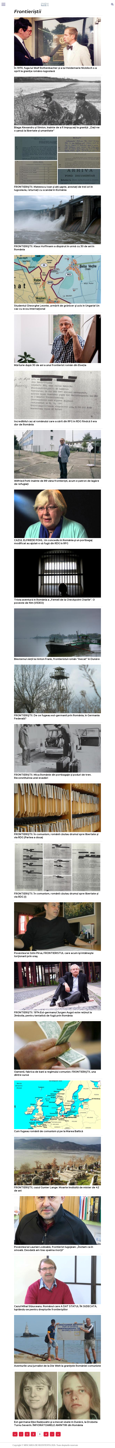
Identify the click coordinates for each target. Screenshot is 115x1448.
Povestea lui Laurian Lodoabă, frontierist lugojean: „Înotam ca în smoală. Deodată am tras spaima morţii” (53, 1249)
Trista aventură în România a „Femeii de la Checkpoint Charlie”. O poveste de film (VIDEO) (54, 601)
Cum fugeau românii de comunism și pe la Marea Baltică (48, 1131)
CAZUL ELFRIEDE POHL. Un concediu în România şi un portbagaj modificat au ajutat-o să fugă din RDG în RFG (53, 542)
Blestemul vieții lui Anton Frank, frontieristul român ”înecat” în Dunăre (57, 659)
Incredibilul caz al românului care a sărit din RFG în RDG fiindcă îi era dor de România (55, 423)
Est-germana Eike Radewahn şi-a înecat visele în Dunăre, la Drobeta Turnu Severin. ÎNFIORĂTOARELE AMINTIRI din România (55, 1424)
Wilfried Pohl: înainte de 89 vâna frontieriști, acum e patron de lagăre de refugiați (56, 482)
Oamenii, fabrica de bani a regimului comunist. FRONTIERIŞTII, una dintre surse (55, 1073)
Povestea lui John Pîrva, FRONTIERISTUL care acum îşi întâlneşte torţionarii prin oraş (54, 955)
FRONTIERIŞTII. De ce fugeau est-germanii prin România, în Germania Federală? (57, 717)
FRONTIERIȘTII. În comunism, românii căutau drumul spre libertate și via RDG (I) (56, 895)
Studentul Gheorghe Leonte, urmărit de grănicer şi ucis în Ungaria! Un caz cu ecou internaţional (56, 307)
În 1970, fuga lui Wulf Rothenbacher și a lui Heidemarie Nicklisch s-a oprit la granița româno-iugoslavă (55, 70)
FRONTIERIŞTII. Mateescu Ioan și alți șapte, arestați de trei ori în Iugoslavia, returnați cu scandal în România (53, 188)
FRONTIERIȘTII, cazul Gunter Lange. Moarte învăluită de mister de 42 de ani (56, 1189)
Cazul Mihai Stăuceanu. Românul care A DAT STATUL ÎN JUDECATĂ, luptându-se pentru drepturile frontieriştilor (55, 1308)
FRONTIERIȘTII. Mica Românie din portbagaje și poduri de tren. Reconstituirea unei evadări (52, 776)
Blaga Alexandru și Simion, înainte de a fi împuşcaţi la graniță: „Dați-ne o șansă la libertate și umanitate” (57, 129)
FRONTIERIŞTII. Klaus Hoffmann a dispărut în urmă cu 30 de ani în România (54, 248)
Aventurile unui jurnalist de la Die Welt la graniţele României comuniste (57, 1365)
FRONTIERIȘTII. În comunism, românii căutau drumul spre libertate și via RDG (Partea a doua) (56, 836)
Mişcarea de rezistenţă (57, 4)
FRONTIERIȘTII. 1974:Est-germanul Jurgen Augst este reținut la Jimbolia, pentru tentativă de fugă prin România (53, 1014)
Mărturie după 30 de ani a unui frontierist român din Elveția (50, 365)
